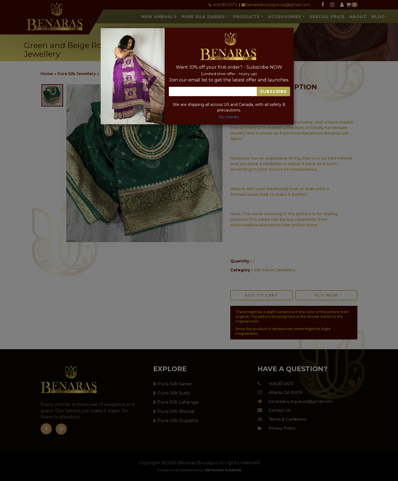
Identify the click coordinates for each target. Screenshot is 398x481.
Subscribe (273, 91)
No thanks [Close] (229, 117)
